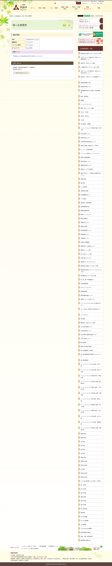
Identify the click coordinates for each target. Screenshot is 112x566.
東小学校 (83, 453)
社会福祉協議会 (84, 283)
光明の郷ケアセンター (86, 258)
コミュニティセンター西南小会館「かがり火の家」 (91, 411)
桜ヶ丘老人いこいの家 (86, 254)
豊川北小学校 (84, 465)
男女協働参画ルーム (85, 194)
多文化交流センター (85, 133)
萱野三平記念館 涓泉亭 (86, 346)
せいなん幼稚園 (84, 520)
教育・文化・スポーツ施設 (87, 108)
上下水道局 (83, 198)
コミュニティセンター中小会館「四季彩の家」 (91, 423)
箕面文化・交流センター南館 (88, 63)
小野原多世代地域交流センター (88, 141)
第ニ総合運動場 (84, 360)
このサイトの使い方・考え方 (29, 546)
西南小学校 (83, 457)
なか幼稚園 (83, 524)
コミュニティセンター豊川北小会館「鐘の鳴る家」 (91, 382)
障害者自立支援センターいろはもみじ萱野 (91, 53)
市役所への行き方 (14, 547)
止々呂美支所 (84, 187)
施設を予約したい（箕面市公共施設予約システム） (91, 174)
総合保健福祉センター (86, 230)
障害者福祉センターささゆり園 (88, 275)
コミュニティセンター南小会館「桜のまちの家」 (91, 370)
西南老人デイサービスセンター (88, 262)
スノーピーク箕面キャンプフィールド (90, 153)
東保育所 (83, 512)
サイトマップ (86, 1)
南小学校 (83, 445)
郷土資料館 (83, 342)
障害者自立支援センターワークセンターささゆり (91, 270)
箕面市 (11, 16)
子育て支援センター (85, 338)
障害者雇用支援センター (87, 295)
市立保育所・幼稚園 (85, 124)
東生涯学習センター (85, 161)
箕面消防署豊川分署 (85, 82)
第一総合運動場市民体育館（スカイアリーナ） (91, 355)
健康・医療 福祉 (64, 8)
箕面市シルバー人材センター (88, 299)
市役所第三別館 (84, 190)
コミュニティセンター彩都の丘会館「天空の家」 (91, 128)
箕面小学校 (83, 433)
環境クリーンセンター (86, 214)
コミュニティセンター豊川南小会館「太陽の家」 (91, 394)
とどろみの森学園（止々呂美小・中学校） (91, 481)
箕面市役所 (83, 179)
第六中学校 (83, 504)
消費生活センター (85, 222)
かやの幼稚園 (84, 516)
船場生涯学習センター (86, 86)
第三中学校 (83, 493)
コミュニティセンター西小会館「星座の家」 (90, 399)
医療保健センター (85, 234)
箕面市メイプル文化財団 (87, 169)
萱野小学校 (83, 437)
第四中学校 (83, 497)
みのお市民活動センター (87, 326)
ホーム (33, 8)
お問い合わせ (93, 1)
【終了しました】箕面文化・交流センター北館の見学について (91, 72)
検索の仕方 (84, 3)
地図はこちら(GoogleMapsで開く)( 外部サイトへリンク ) (28, 56)
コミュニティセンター (86, 104)
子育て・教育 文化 (76, 8)
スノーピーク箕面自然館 (87, 149)
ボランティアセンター (86, 287)
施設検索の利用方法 (85, 540)
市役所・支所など (85, 116)
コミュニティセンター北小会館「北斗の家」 (90, 365)
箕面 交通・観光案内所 (87, 536)
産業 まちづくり (87, 8)
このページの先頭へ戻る (96, 548)
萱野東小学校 (84, 461)
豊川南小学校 (84, 473)
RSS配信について (53, 546)
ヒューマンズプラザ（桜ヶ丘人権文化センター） (91, 304)
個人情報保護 (43, 546)
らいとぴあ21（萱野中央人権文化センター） (90, 310)
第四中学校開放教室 (85, 157)
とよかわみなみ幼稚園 (86, 528)
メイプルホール (84, 314)
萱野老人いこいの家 (85, 250)
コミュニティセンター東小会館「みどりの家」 (91, 417)
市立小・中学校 (84, 112)
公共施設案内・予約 (19, 16)
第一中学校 (83, 485)
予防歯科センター (85, 238)
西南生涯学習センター (86, 165)
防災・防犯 (42, 8)
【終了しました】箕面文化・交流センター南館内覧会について (91, 58)
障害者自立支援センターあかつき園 (89, 265)
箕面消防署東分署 (85, 206)
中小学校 (83, 469)
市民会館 (83, 318)
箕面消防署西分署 (85, 210)
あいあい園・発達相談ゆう (87, 279)
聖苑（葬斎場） (84, 218)
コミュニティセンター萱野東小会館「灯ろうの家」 (91, 405)
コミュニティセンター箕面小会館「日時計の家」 (91, 376)
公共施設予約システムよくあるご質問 (90, 67)
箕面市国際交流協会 (85, 532)
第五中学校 (83, 500)
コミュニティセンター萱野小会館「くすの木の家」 (91, 388)
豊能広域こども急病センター (88, 246)
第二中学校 (83, 489)
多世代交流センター (85, 137)
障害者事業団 (84, 291)
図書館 (82, 100)
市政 (98, 8)
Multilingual (101, 1)
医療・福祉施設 (84, 96)
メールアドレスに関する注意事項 (30, 548)
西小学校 (83, 449)
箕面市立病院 (84, 226)
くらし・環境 (53, 8)
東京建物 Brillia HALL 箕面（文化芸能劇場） (90, 91)
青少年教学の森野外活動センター (89, 334)
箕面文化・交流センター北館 (88, 322)
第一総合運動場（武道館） (87, 350)
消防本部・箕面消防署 (86, 202)
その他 (82, 120)
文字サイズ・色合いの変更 (97, 3)
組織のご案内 (78, 1)
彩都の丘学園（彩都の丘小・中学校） (90, 145)
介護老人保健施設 (85, 242)
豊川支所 (83, 183)
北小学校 (83, 441)
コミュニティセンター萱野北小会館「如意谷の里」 (91, 428)
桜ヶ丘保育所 (29, 48)
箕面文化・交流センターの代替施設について (91, 77)
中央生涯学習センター (86, 330)
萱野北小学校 (84, 477)
